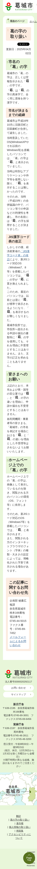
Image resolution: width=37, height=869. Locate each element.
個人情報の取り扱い (20, 827)
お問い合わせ (18, 687)
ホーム (33, 21)
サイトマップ (18, 694)
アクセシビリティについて (20, 836)
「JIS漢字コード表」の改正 (18, 255)
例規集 (19, 830)
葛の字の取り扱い (20, 819)
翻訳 (18, 816)
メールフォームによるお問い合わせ (18, 641)
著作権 (19, 823)
